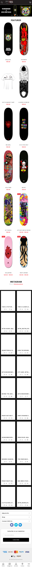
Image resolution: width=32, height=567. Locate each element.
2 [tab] (14, 15)
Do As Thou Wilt (23, 145)
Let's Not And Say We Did (23, 230)
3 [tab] (17, 15)
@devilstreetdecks (18, 284)
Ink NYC (24, 187)
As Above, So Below (24, 102)
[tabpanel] (16, 11)
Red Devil (8, 145)
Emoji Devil (8, 59)
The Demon (24, 59)
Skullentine (8, 273)
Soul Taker (8, 187)
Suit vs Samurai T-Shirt (8, 102)
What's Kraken (24, 273)
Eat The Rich (8, 230)
